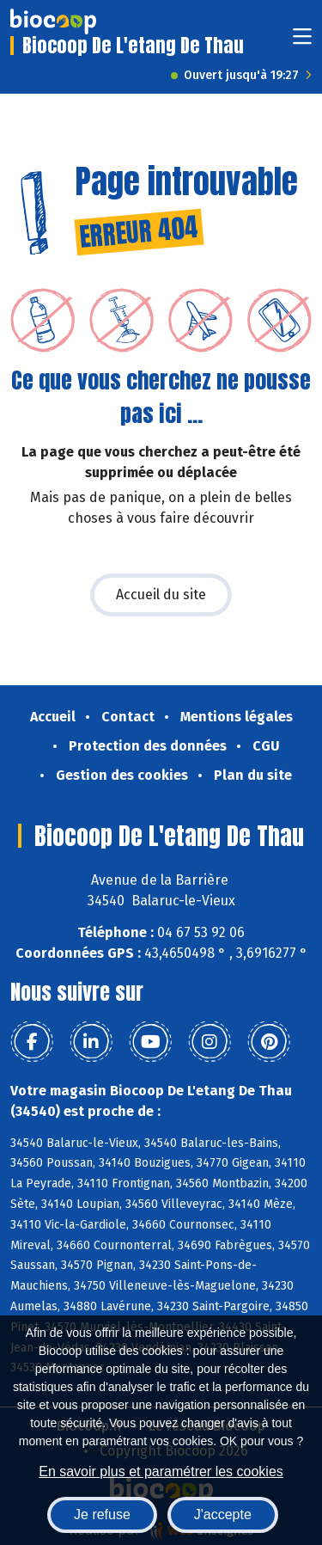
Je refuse (102, 1514)
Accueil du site (161, 594)
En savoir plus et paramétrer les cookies (161, 1471)
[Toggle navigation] (302, 41)
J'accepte (223, 1514)
